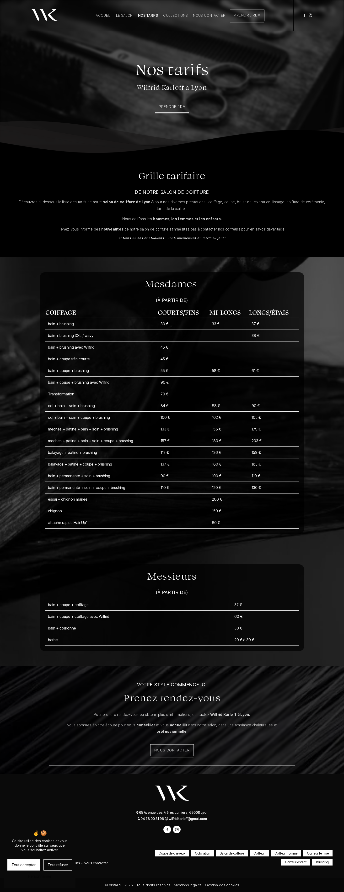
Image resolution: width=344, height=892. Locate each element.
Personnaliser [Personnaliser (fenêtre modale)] (39, 876)
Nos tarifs (148, 15)
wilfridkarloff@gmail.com (186, 819)
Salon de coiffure (232, 853)
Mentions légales (188, 885)
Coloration (202, 853)
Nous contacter (209, 15)
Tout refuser (58, 864)
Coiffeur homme (285, 853)
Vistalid (115, 885)
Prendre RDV (247, 15)
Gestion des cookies (222, 885)
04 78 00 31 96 (151, 819)
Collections (175, 15)
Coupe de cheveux (172, 853)
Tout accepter (23, 864)
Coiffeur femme (318, 853)
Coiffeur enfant (295, 862)
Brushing (322, 862)
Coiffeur (259, 853)
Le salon (124, 15)
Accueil (103, 15)
